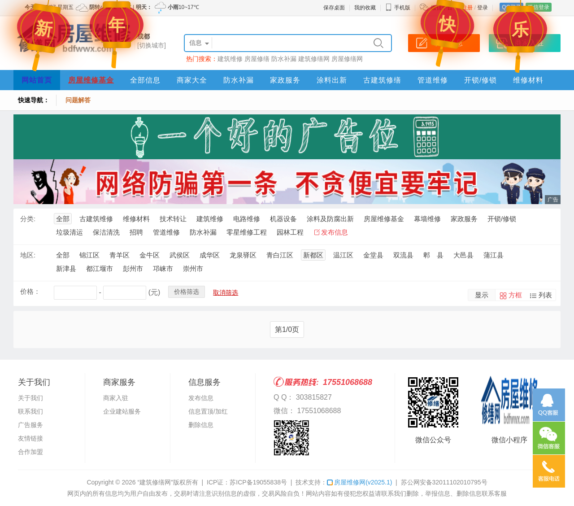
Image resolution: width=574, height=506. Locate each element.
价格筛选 (186, 291)
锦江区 (89, 255)
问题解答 (78, 100)
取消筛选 (225, 292)
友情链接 (30, 438)
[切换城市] (151, 45)
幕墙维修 (427, 218)
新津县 (66, 268)
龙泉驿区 (243, 255)
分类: (27, 218)
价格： (30, 291)
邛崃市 (163, 268)
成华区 (210, 255)
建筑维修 (230, 58)
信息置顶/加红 (208, 411)
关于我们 (30, 397)
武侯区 (180, 255)
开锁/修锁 (480, 80)
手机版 (397, 7)
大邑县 (463, 255)
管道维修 (432, 80)
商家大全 (192, 80)
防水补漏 (283, 58)
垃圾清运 (69, 232)
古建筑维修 (96, 218)
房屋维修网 (359, 482)
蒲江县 (493, 255)
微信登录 (538, 7)
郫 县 (433, 255)
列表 (545, 295)
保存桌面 (334, 7)
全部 (63, 218)
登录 (482, 7)
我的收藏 (365, 7)
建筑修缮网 (314, 58)
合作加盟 (30, 451)
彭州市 (133, 268)
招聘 (136, 232)
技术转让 (173, 218)
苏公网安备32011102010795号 (444, 482)
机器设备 (283, 218)
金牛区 (149, 255)
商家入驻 (115, 397)
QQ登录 (511, 7)
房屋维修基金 (91, 80)
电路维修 (246, 218)
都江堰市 (99, 268)
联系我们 (30, 411)
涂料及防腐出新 (330, 218)
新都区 (313, 255)
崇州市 (193, 268)
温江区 (343, 255)
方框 (515, 295)
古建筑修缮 (382, 80)
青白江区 (279, 255)
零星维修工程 (246, 232)
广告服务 (30, 424)
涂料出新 (332, 80)
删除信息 (200, 424)
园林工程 (290, 232)
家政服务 (285, 80)
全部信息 (145, 80)
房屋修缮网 (347, 58)
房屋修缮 (257, 58)
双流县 (403, 255)
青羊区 (119, 255)
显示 (481, 295)
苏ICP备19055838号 (258, 482)
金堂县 (373, 255)
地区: (27, 255)
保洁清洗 (106, 232)
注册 (467, 7)
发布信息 (334, 232)
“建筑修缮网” (155, 482)
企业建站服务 (122, 411)
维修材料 (528, 80)
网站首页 (37, 80)
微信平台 (441, 7)
